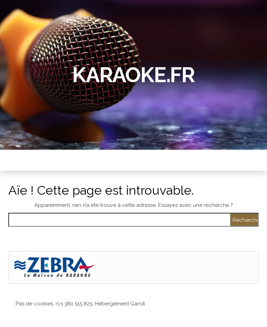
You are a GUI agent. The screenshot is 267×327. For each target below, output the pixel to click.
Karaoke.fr (133, 75)
